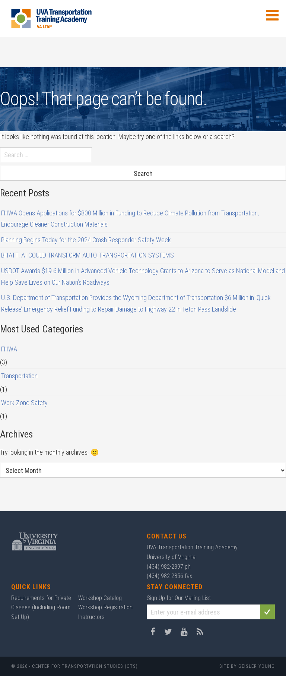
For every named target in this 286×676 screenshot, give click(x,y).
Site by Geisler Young (247, 666)
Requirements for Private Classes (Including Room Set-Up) (41, 607)
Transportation (19, 376)
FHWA (9, 349)
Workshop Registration (105, 607)
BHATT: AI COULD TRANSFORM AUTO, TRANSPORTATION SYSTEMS (87, 255)
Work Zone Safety (24, 403)
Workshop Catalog (100, 597)
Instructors (91, 616)
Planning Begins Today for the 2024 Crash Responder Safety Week (86, 240)
